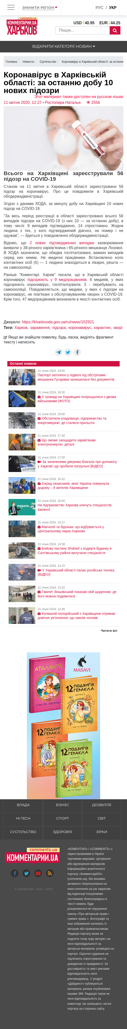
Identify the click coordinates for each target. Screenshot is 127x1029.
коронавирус (79, 328)
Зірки (101, 832)
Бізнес (62, 805)
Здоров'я (62, 832)
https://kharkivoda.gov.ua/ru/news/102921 (58, 322)
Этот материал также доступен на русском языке (78, 97)
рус (99, 8)
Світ (102, 818)
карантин (102, 328)
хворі (118, 328)
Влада (23, 805)
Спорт (62, 818)
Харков (20, 328)
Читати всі (109, 630)
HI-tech (23, 818)
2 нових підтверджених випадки (62, 243)
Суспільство (23, 832)
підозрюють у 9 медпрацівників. (58, 280)
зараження (40, 328)
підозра (59, 328)
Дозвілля (101, 805)
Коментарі (26, 889)
